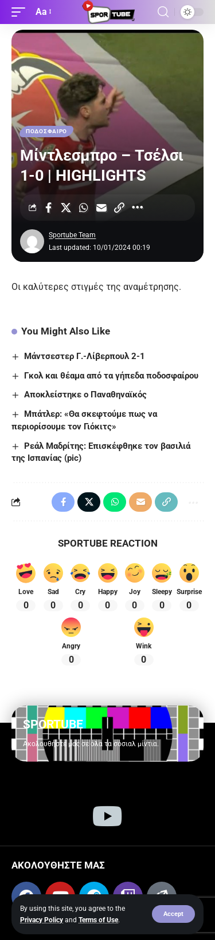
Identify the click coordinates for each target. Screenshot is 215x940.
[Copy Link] (119, 207)
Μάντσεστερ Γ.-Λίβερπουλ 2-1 (84, 356)
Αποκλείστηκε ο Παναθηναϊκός (85, 394)
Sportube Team (72, 235)
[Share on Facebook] (48, 207)
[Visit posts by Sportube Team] (32, 241)
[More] (137, 207)
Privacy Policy (41, 920)
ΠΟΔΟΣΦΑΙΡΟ (46, 131)
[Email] (101, 207)
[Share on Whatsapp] (84, 207)
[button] (173, 914)
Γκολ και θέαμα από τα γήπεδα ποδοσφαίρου (111, 376)
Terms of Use (98, 920)
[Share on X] (66, 207)
